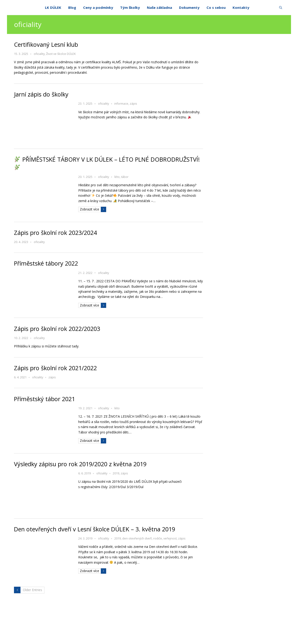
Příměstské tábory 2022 (46, 263)
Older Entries (32, 590)
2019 (116, 473)
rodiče (157, 538)
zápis (133, 104)
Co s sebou (216, 7)
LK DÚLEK (53, 7)
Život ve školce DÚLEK (61, 54)
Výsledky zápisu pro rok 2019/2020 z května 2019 (80, 464)
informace (121, 104)
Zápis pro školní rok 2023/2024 (55, 232)
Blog (72, 7)
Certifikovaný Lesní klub (46, 44)
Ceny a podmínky (98, 7)
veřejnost (170, 538)
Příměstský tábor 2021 (44, 399)
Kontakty (241, 7)
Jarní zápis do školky (41, 94)
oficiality (39, 54)
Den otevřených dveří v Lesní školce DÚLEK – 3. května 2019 (94, 529)
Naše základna (159, 7)
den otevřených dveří (137, 538)
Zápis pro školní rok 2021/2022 (55, 368)
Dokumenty (189, 7)
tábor (125, 177)
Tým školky (130, 7)
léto (117, 177)
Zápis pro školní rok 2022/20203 (57, 329)
